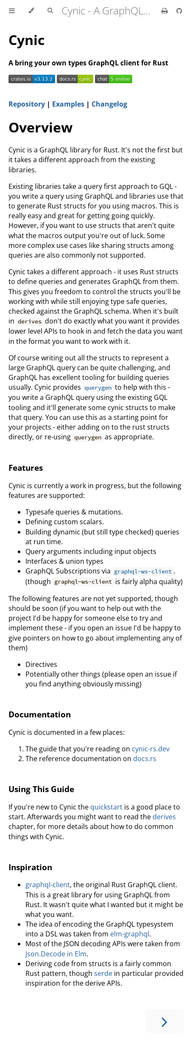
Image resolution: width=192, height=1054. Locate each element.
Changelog (109, 104)
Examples (68, 104)
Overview (40, 127)
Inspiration (30, 867)
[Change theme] (31, 10)
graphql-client (47, 884)
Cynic (26, 40)
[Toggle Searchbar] (50, 10)
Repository (26, 104)
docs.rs (144, 758)
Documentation (39, 714)
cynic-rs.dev (151, 748)
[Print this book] (165, 10)
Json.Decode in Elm (55, 953)
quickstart (106, 807)
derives (164, 816)
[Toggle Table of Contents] (12, 10)
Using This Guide (41, 789)
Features (25, 467)
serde (103, 973)
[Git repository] (179, 10)
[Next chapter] (164, 1021)
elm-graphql (129, 934)
